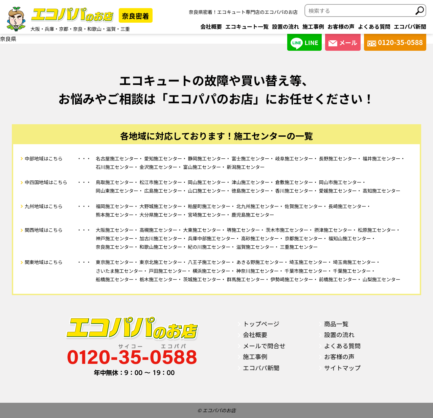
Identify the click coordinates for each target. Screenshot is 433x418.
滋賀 (111, 28)
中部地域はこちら (44, 158)
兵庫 (49, 28)
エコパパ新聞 (410, 26)
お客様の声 (341, 26)
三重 (125, 28)
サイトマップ (342, 367)
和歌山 (94, 28)
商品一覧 (336, 323)
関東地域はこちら (44, 262)
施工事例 (313, 26)
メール (342, 42)
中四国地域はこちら (46, 182)
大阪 (35, 28)
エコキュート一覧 (247, 26)
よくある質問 (374, 26)
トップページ (261, 323)
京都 (63, 28)
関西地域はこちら (44, 229)
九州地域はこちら (44, 206)
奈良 (78, 28)
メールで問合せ (264, 345)
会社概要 (211, 26)
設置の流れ (285, 26)
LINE (304, 43)
